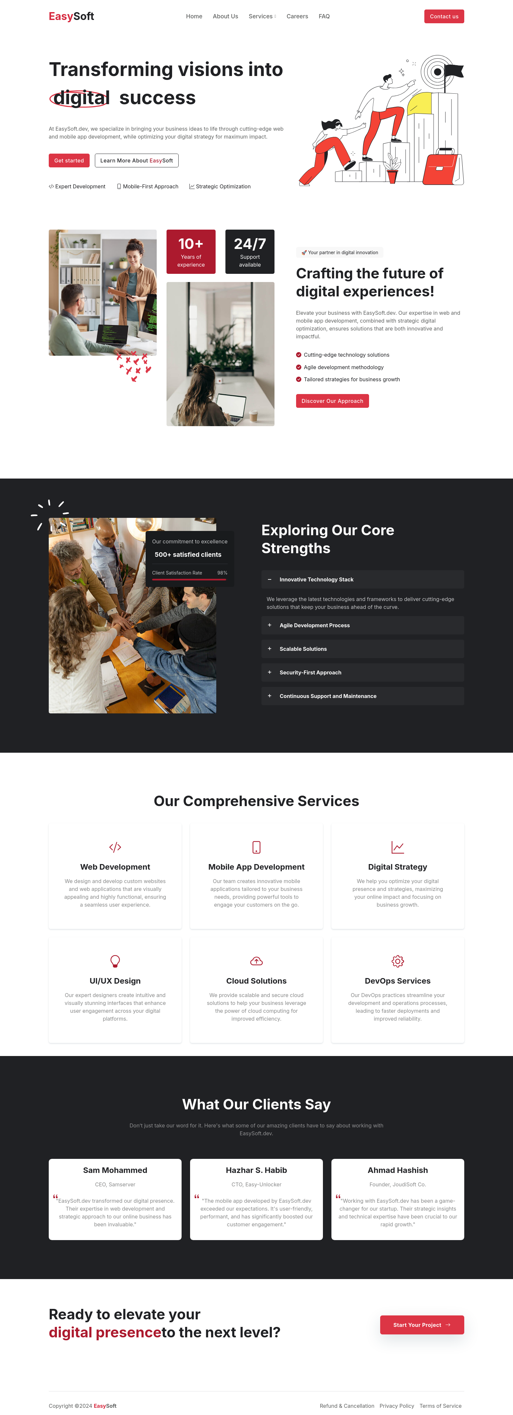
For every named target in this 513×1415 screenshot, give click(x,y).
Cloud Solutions (256, 981)
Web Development (115, 867)
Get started (69, 160)
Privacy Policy (397, 1406)
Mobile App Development (256, 867)
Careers (297, 16)
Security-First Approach (311, 672)
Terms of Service (440, 1406)
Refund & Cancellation (347, 1406)
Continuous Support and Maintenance (328, 696)
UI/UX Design (115, 981)
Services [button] (261, 16)
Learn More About (136, 160)
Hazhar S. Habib (256, 1170)
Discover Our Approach (332, 401)
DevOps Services (398, 981)
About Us (226, 16)
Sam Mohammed (115, 1170)
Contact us (444, 16)
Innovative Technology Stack (317, 579)
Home (194, 16)
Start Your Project (422, 1325)
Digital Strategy (397, 867)
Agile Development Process (315, 625)
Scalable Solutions (303, 649)
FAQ (324, 16)
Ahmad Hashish (398, 1170)
